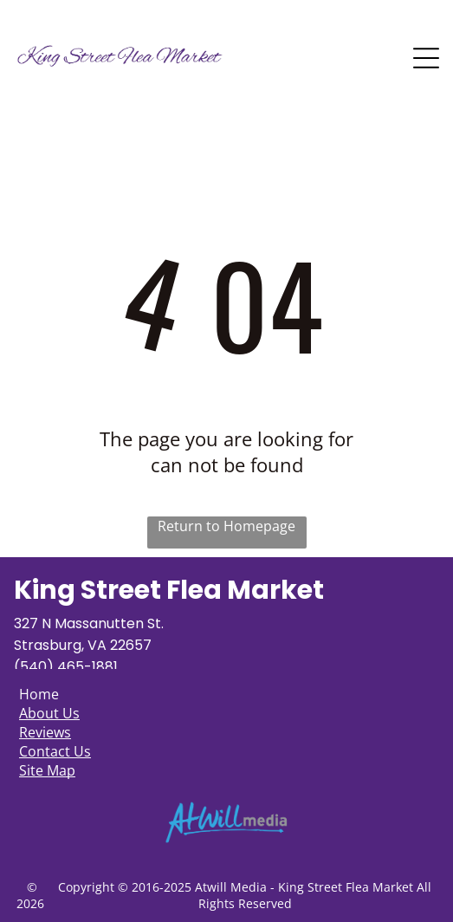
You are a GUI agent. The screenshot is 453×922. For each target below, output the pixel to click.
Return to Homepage (226, 526)
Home (39, 694)
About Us (49, 713)
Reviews (45, 732)
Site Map (47, 770)
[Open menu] (426, 58)
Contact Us (55, 751)
